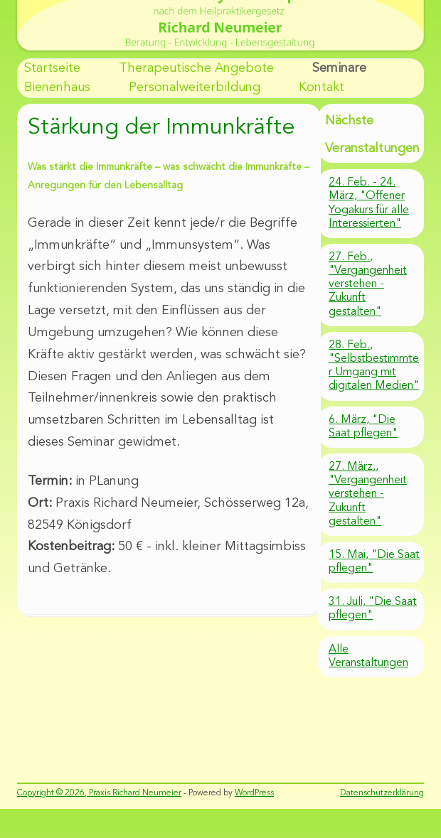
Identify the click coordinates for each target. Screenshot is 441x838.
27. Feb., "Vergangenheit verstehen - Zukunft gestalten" (368, 285)
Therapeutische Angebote (196, 68)
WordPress (254, 793)
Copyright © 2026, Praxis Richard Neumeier (99, 793)
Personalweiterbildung (194, 87)
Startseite (52, 68)
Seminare (339, 68)
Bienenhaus (57, 87)
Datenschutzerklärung (382, 793)
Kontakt (321, 87)
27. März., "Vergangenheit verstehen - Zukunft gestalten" (368, 494)
